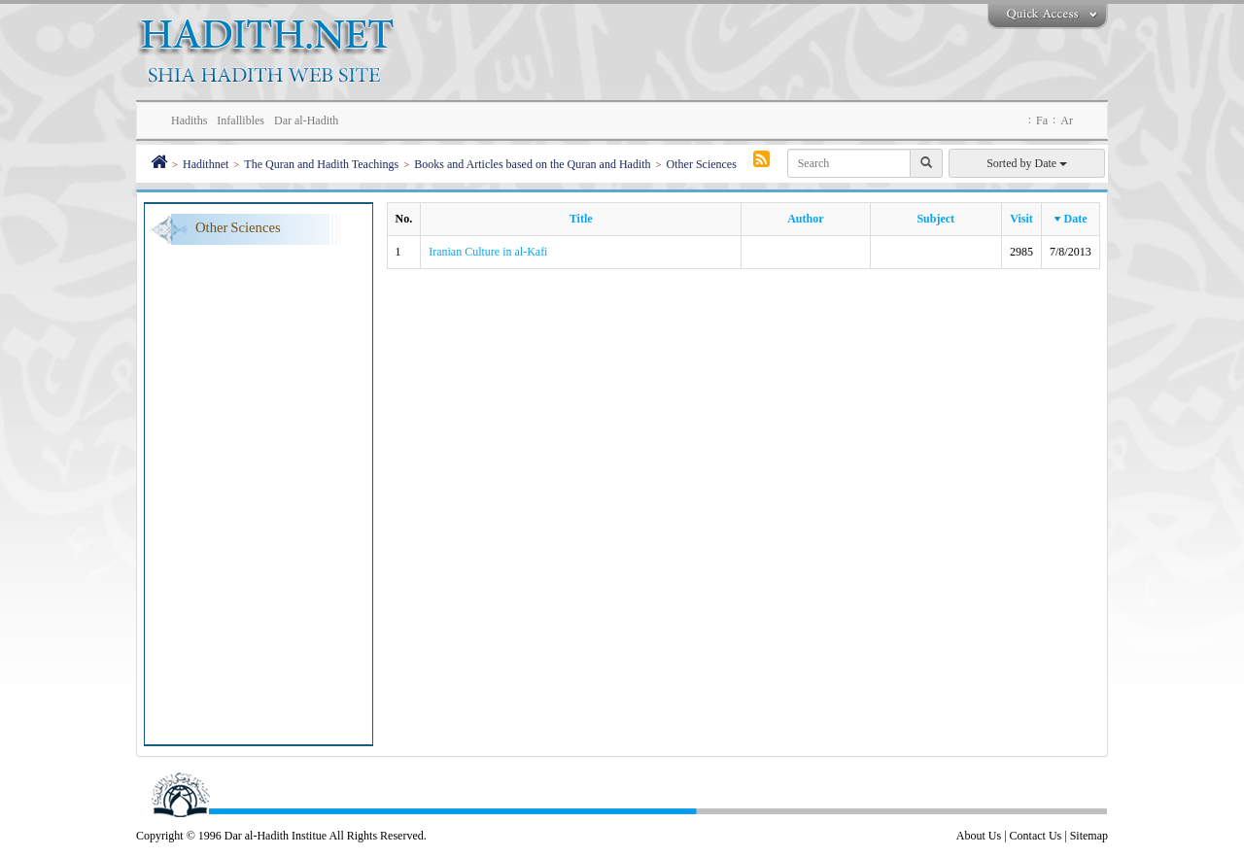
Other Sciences (702, 164)
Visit (1021, 218)
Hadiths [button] (189, 120)
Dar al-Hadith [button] (306, 120)
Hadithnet (205, 164)
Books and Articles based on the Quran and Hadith (532, 164)
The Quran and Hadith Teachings (321, 164)
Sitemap (1089, 835)
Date (1076, 218)
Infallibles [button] (240, 120)
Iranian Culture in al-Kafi (488, 251)
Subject (935, 218)
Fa (1042, 120)
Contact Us (1036, 835)
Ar (1066, 120)
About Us (978, 835)
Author (805, 218)
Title (581, 218)
